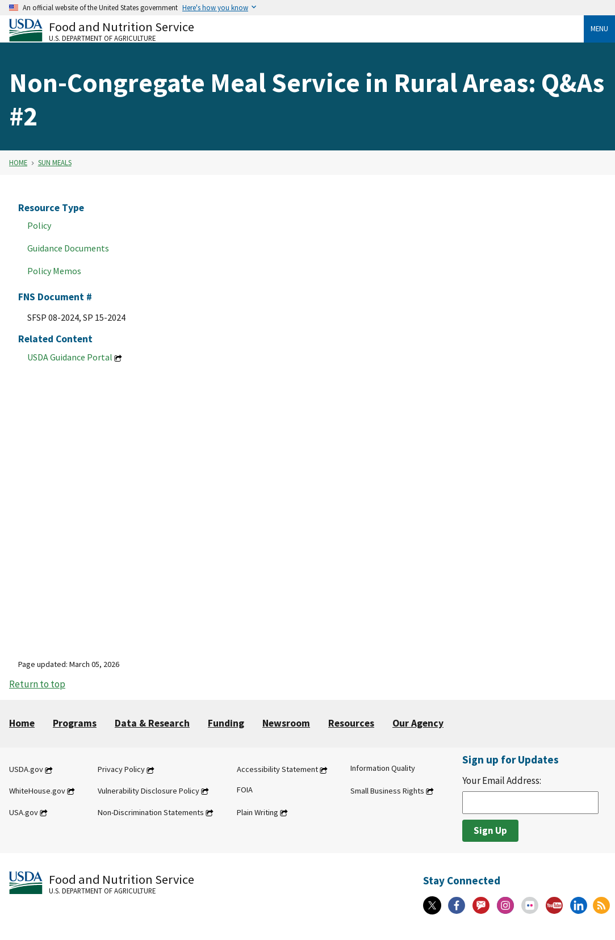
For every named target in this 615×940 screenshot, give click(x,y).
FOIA (245, 789)
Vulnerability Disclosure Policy (148, 791)
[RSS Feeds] (601, 905)
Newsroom (286, 723)
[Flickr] (530, 905)
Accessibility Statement (277, 770)
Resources (351, 723)
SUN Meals (55, 162)
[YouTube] (554, 905)
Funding (226, 723)
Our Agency (418, 723)
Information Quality (382, 768)
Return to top (37, 684)
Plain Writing (257, 812)
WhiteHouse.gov (37, 791)
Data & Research (152, 723)
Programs (75, 723)
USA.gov (23, 812)
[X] (432, 905)
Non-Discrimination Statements (151, 812)
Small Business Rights (387, 791)
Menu (599, 28)
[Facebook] (456, 905)
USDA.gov (26, 770)
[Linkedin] (579, 905)
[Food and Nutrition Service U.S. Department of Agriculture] (296, 30)
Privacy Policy (121, 770)
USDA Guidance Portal (69, 357)
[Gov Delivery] (481, 905)
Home (18, 162)
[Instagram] (505, 905)
